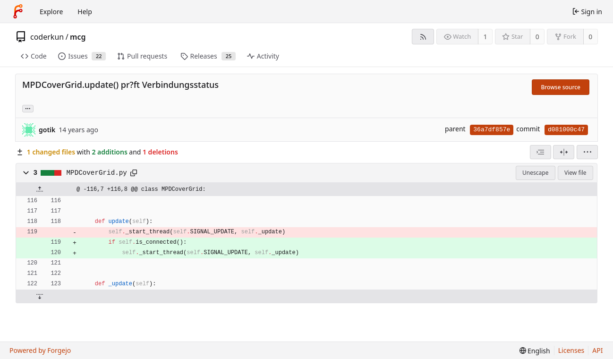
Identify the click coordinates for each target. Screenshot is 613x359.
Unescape (535, 173)
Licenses (571, 350)
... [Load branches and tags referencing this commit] (28, 108)
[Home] (18, 11)
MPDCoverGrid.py (97, 173)
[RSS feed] (423, 36)
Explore (51, 11)
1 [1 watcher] (485, 36)
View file (575, 173)
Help (84, 11)
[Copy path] (133, 173)
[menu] (587, 152)
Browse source (560, 87)
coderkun (47, 37)
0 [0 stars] (537, 36)
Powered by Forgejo (40, 350)
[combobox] (540, 152)
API (597, 350)
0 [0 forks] (590, 36)
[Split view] (563, 152)
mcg (77, 37)
